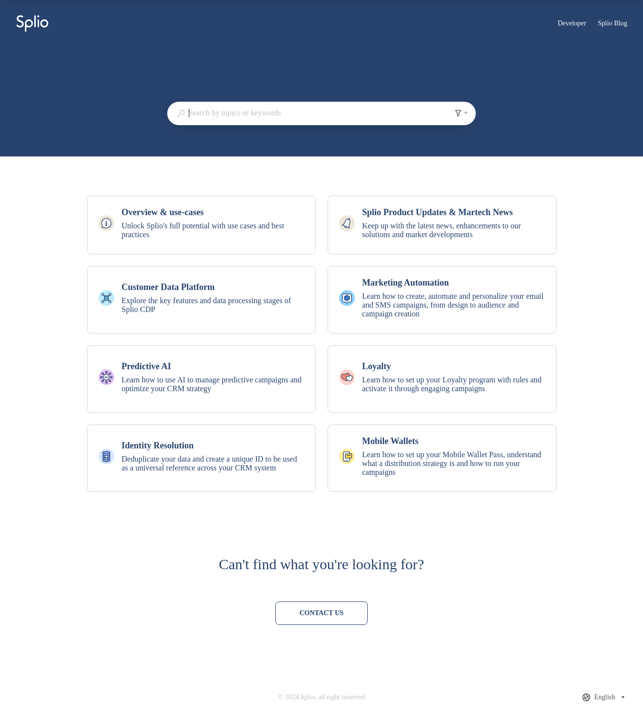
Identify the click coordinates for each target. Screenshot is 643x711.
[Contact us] (321, 613)
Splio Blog (612, 24)
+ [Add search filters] (461, 113)
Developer (571, 24)
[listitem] (201, 225)
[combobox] (305, 113)
